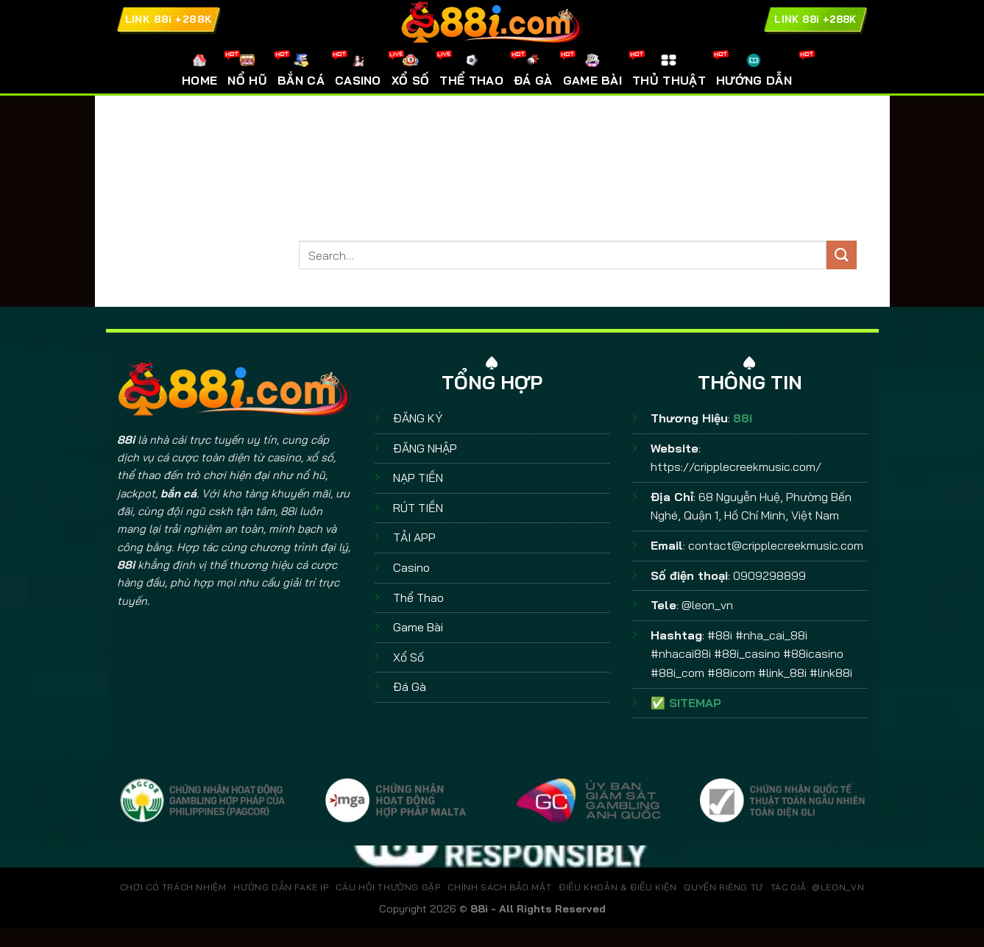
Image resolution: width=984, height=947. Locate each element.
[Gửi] (841, 255)
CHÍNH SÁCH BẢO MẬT (499, 887)
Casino (411, 567)
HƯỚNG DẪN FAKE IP (280, 887)
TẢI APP (414, 537)
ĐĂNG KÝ (417, 418)
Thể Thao (418, 597)
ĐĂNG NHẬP (425, 448)
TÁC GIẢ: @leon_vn (817, 887)
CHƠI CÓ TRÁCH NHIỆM (173, 887)
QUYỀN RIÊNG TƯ (723, 887)
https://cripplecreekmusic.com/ (736, 466)
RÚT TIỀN (418, 507)
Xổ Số (408, 657)
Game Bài (418, 627)
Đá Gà (409, 686)
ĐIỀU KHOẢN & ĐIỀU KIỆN (617, 887)
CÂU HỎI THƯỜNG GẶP (388, 887)
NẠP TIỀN (418, 477)
